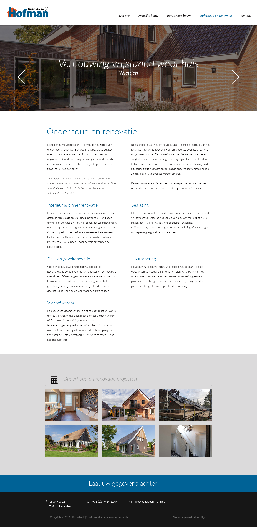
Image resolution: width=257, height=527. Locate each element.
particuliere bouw (179, 16)
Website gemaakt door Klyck (190, 517)
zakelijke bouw (148, 16)
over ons (124, 16)
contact (246, 16)
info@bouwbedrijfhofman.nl (150, 501)
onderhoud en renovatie (216, 16)
